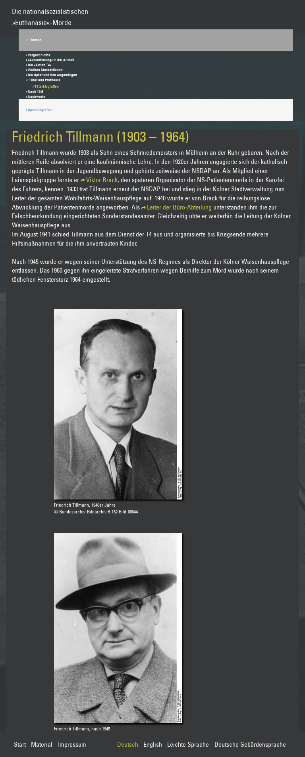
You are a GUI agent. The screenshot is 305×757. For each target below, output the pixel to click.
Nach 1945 (35, 91)
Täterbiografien (47, 86)
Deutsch (127, 744)
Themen (35, 40)
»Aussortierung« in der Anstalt (51, 60)
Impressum (72, 744)
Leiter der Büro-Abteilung (179, 207)
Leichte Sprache (188, 744)
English (152, 744)
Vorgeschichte (39, 55)
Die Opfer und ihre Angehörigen (52, 75)
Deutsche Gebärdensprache (250, 744)
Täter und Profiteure (44, 80)
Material (41, 744)
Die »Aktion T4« (39, 65)
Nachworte (36, 96)
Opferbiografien (40, 110)
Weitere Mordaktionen (45, 69)
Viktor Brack (102, 180)
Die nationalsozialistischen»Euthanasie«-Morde (50, 13)
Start (20, 744)
